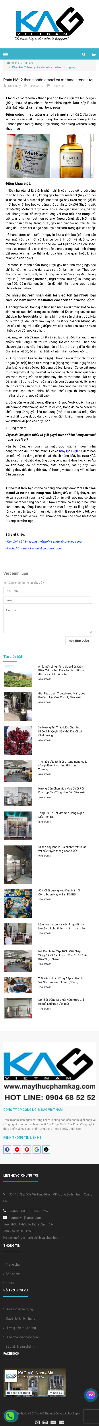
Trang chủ (14, 62)
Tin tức (29, 62)
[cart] (94, 54)
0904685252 (40, 1211)
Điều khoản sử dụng (18, 1309)
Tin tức (9, 1283)
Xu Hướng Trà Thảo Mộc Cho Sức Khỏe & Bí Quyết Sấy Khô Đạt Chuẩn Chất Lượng (60, 731)
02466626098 (18, 1211)
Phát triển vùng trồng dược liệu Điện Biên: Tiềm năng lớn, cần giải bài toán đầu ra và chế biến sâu (61, 670)
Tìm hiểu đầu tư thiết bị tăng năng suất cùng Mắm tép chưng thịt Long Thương (62, 765)
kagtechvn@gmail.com (25, 1217)
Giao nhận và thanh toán (21, 1337)
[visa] (49, 1422)
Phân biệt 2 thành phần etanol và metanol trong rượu (49, 80)
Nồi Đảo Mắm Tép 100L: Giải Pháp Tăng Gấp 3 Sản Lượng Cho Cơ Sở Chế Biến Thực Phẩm (62, 955)
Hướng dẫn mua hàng (19, 1328)
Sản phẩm (11, 1274)
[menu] (5, 54)
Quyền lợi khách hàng (19, 1318)
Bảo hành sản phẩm (18, 1346)
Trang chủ (11, 1264)
